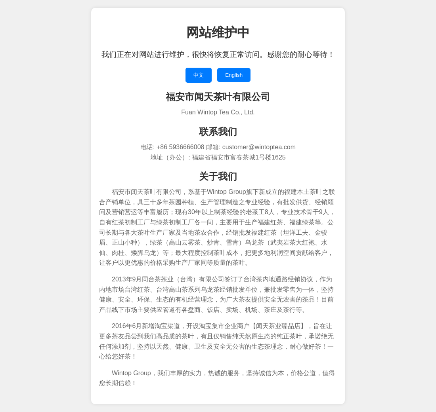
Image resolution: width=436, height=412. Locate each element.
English (234, 75)
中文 (198, 75)
